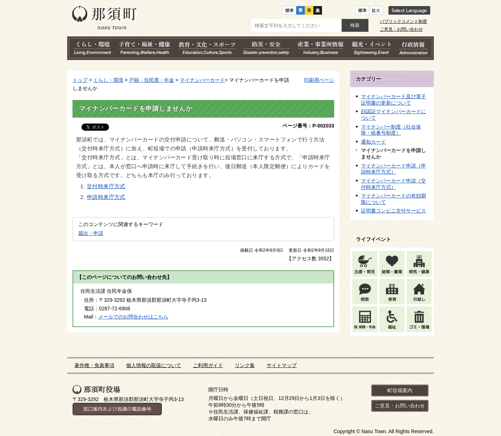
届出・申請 (90, 233)
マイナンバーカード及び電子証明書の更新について (393, 100)
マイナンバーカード (202, 80)
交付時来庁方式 (106, 186)
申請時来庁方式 (106, 197)
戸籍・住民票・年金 (151, 80)
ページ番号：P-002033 (308, 126)
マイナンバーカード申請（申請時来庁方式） (393, 169)
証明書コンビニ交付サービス (393, 211)
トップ (80, 80)
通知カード (373, 142)
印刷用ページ (319, 80)
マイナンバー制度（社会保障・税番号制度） (391, 130)
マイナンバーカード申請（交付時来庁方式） (393, 184)
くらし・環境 (108, 80)
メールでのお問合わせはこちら (133, 317)
